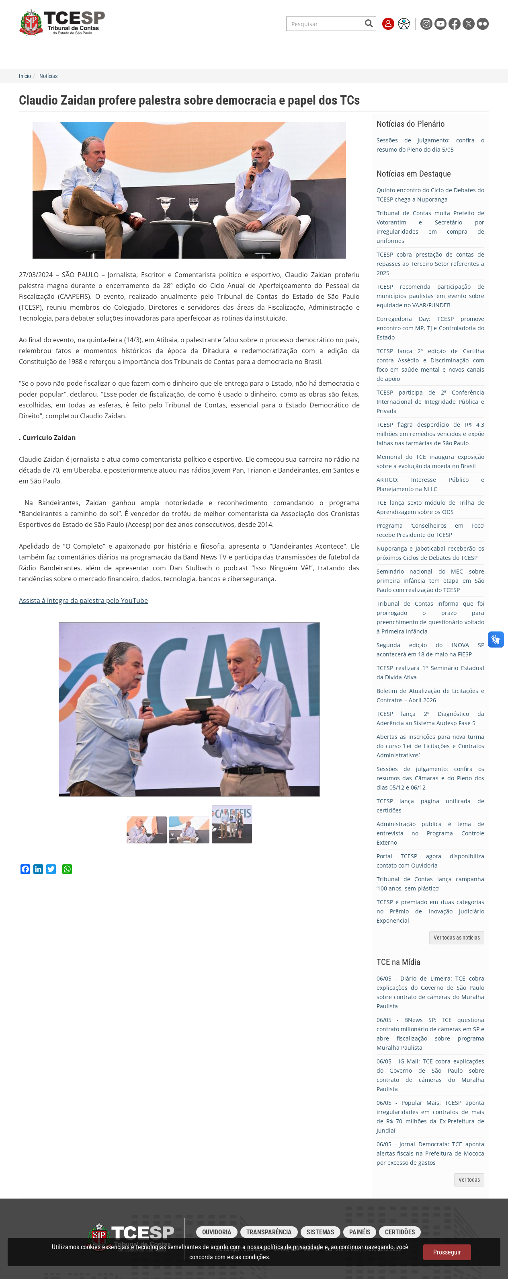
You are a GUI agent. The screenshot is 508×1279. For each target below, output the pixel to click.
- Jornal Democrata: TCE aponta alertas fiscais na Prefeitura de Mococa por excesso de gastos (431, 1153)
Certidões (400, 1232)
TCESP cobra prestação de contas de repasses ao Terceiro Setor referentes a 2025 (431, 264)
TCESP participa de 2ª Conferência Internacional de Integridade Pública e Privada (431, 402)
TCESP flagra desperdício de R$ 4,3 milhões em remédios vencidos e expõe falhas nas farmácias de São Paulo (431, 434)
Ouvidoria (216, 1232)
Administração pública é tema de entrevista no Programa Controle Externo (431, 833)
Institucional (82, 54)
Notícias (48, 76)
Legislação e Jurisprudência (193, 54)
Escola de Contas (270, 54)
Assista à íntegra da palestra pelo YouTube (83, 600)
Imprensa (376, 54)
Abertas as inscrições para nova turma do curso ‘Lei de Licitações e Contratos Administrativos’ (431, 746)
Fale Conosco (422, 54)
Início (25, 76)
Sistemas (320, 1232)
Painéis (359, 1232)
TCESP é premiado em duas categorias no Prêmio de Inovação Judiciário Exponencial (431, 911)
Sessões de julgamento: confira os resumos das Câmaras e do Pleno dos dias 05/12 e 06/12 (431, 778)
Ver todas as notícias (457, 937)
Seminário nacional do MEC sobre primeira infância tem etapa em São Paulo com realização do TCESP (431, 581)
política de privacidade (293, 1247)
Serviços (128, 54)
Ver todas (469, 1179)
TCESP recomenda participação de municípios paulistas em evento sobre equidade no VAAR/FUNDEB (431, 296)
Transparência (328, 54)
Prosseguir (447, 1252)
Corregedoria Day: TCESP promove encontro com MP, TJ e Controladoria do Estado (431, 328)
